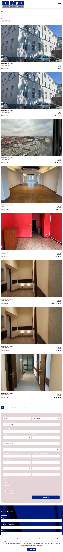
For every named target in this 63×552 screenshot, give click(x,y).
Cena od (5, 434)
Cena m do (34, 466)
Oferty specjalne (9, 490)
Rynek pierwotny (9, 481)
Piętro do (34, 472)
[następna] (25, 407)
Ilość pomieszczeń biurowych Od (11, 453)
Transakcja (35, 416)
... (20, 408)
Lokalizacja (6, 441)
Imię (2, 518)
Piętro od (5, 472)
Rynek (4, 478)
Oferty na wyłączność (10, 494)
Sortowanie (57, 21)
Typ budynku (6, 428)
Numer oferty (6, 447)
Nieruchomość (7, 416)
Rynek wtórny (9, 483)
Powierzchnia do (36, 459)
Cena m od (6, 466)
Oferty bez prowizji (10, 492)
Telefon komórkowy (8, 524)
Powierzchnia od (7, 459)
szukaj (46, 497)
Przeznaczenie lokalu (8, 422)
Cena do (34, 434)
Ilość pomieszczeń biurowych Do (40, 453)
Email (3, 531)
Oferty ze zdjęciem (10, 488)
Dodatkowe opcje (7, 485)
